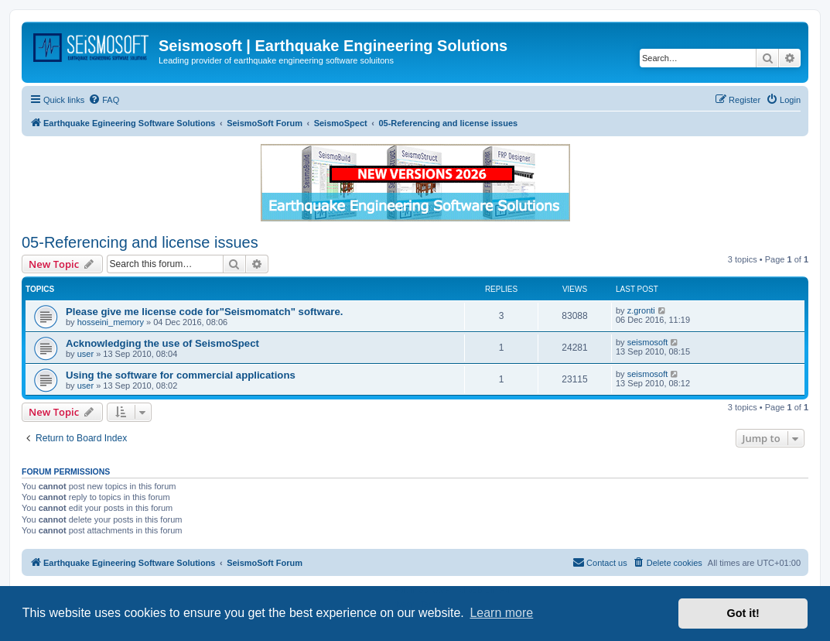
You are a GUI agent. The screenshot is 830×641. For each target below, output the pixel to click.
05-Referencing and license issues (140, 242)
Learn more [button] (501, 612)
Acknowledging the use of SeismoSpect (162, 343)
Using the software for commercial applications (180, 375)
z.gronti (641, 310)
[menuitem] (103, 100)
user (85, 353)
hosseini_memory (110, 322)
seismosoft (647, 342)
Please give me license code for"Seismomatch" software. (204, 311)
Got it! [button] (743, 613)
